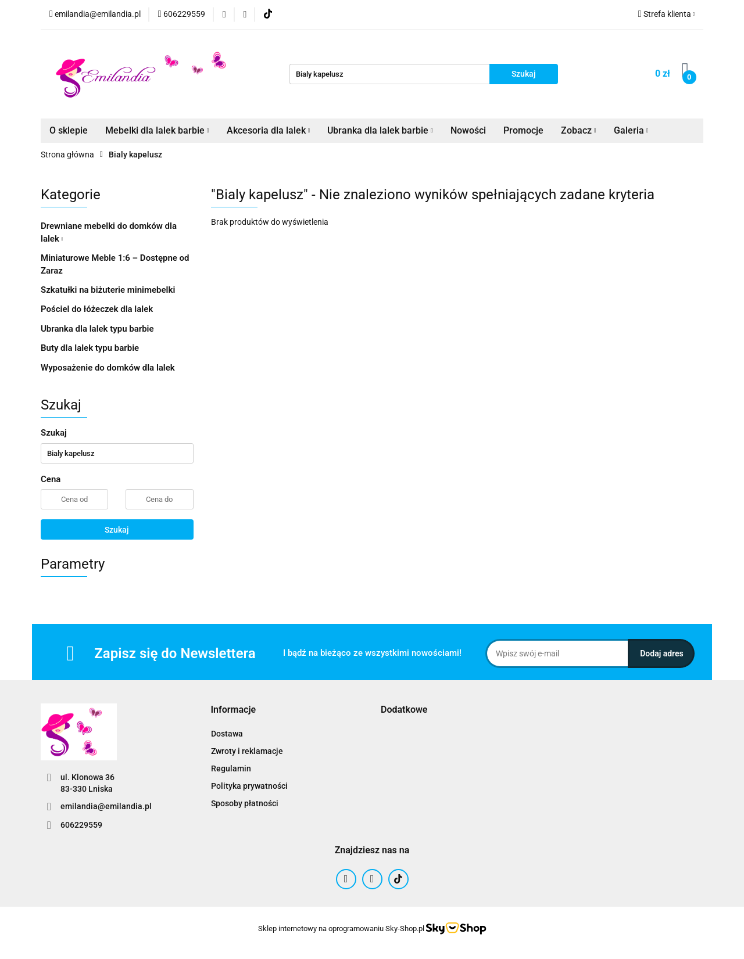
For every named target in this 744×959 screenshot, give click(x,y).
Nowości (468, 130)
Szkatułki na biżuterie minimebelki (108, 290)
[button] (233, 710)
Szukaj (117, 529)
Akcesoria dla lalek (268, 130)
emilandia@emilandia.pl (106, 806)
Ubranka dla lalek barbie (380, 130)
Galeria (631, 130)
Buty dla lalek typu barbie (90, 348)
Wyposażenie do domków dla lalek (108, 367)
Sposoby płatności (244, 803)
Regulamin (231, 768)
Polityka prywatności (249, 786)
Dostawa (227, 733)
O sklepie (68, 130)
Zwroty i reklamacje (247, 751)
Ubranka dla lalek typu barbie (97, 329)
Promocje (523, 130)
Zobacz (578, 130)
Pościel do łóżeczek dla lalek (97, 309)
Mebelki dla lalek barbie (157, 130)
